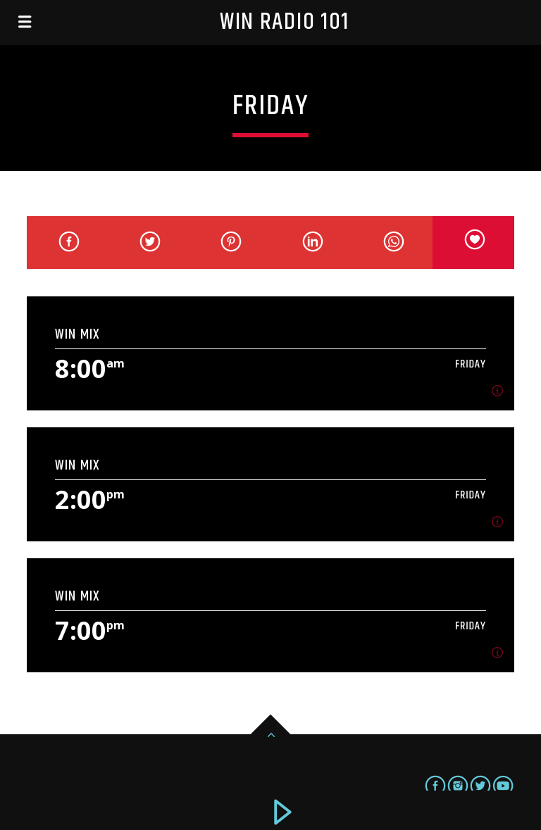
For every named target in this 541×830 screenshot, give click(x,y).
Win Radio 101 (284, 22)
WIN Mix (77, 334)
